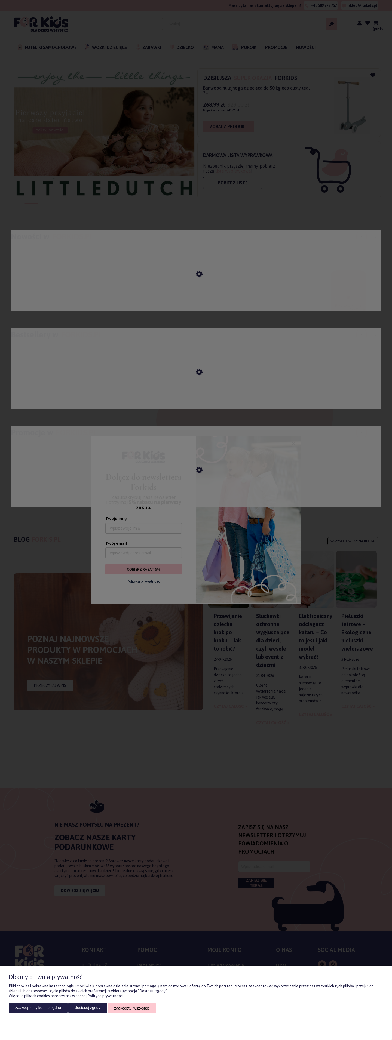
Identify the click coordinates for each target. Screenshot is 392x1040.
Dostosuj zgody (87, 1009)
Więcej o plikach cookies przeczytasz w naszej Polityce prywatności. (66, 997)
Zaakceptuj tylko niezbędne (38, 1009)
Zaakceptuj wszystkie (132, 1009)
